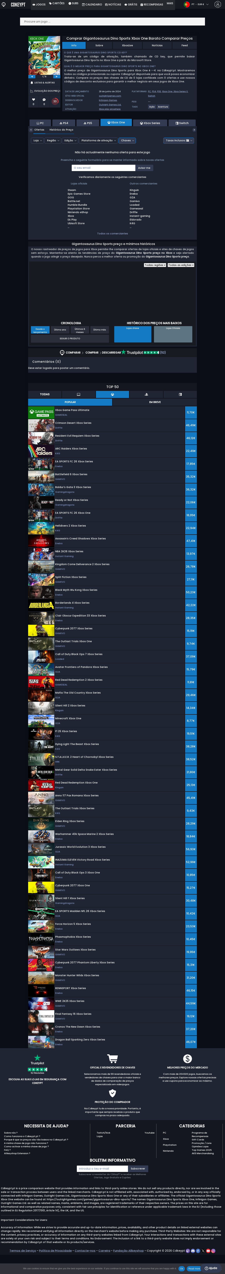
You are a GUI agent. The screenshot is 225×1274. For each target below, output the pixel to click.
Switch (151, 95)
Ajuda (211, 1268)
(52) (143, 372)
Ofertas (37, 149)
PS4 (154, 91)
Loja (36, 159)
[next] (56, 76)
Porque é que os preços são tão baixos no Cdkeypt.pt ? (36, 1158)
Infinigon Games (108, 100)
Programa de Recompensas (200, 1153)
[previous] (31, 76)
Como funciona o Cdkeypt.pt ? (22, 1155)
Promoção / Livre (201, 1162)
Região (51, 159)
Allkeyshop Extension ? (17, 1172)
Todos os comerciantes (112, 252)
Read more (194, 1268)
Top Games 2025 (202, 1169)
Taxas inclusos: (177, 159)
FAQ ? (7, 1169)
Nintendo (168, 1170)
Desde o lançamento (40, 350)
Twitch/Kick (103, 1152)
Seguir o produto (70, 357)
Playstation (169, 1164)
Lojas (100, 1155)
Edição (69, 159)
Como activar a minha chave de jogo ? (26, 1165)
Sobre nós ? (11, 1152)
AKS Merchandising (203, 1172)
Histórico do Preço (59, 149)
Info (73, 45)
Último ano (60, 348)
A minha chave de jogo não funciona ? (26, 1162)
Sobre (99, 45)
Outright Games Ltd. (110, 104)
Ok (181, 1268)
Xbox (166, 1158)
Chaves (126, 159)
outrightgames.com (110, 95)
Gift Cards (198, 1158)
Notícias (157, 45)
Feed (185, 45)
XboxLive (127, 45)
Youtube (150, 1152)
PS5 (159, 91)
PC (149, 91)
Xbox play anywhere (110, 109)
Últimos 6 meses (80, 350)
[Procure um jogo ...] (112, 22)
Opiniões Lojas (200, 1165)
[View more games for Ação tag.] (152, 108)
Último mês (99, 348)
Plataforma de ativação (97, 159)
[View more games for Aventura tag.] (163, 108)
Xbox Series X (180, 91)
